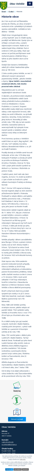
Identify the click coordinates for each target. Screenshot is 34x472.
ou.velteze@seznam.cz (9, 445)
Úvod (4, 11)
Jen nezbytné (18, 469)
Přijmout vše (9, 469)
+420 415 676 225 (7, 442)
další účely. (23, 459)
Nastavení (25, 469)
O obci (11, 11)
